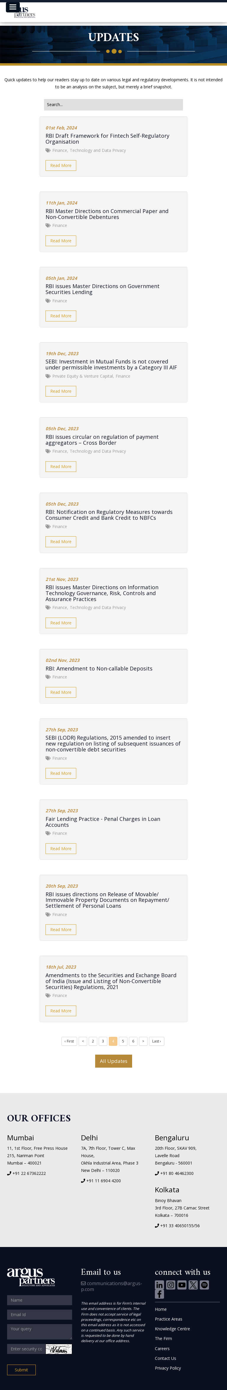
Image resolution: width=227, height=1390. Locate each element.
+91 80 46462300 (177, 1173)
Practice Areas (168, 1319)
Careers (162, 1348)
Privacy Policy (168, 1368)
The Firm (163, 1338)
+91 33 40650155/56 (180, 1225)
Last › (156, 1041)
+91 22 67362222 (29, 1173)
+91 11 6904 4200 (103, 1180)
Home (161, 1309)
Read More (61, 165)
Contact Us (165, 1358)
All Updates (113, 1061)
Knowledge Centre (172, 1328)
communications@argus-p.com (111, 1286)
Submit (21, 1370)
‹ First (69, 1041)
